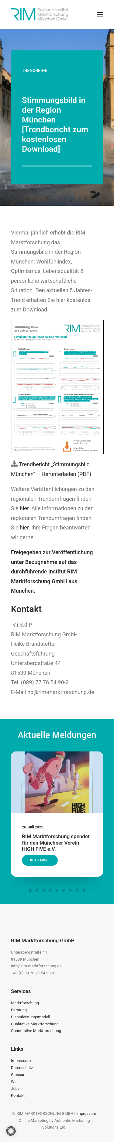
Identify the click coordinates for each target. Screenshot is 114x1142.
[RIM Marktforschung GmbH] (39, 14)
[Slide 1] (30, 890)
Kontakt (18, 1095)
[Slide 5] (57, 890)
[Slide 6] (63, 890)
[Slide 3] (43, 890)
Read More (43, 849)
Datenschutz (22, 1067)
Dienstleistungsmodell (30, 1017)
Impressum (21, 1060)
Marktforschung (25, 1003)
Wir (14, 1081)
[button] (100, 14)
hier (24, 508)
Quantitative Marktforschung (36, 1030)
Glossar (17, 1074)
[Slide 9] (84, 890)
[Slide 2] (37, 890)
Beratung (19, 1010)
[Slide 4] (50, 890)
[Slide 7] (70, 890)
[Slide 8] (77, 890)
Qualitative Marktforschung (35, 1024)
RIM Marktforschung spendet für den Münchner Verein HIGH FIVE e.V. (56, 836)
